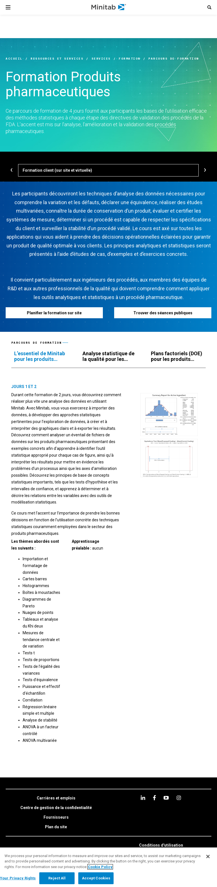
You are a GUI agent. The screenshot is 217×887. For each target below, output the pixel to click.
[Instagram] (178, 798)
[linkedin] (143, 797)
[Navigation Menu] (8, 7)
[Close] (208, 856)
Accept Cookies (96, 878)
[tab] (42, 356)
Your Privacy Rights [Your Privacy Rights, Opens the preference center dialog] (18, 878)
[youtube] (166, 798)
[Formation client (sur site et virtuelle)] (108, 170)
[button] (209, 7)
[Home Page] (109, 7)
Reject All (57, 878)
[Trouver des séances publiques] (162, 312)
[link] (56, 798)
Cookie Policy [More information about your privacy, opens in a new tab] (100, 867)
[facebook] (154, 797)
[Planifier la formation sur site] (54, 312)
